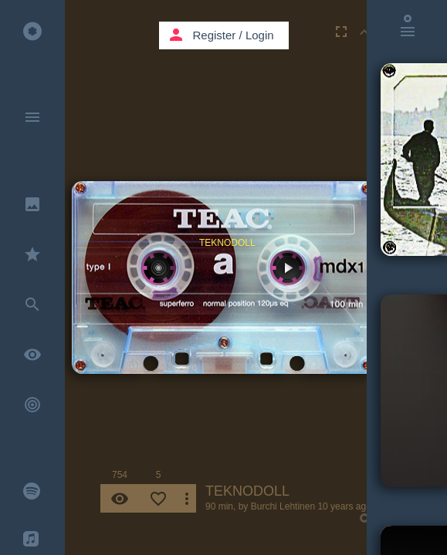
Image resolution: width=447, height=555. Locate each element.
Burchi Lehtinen (283, 506)
